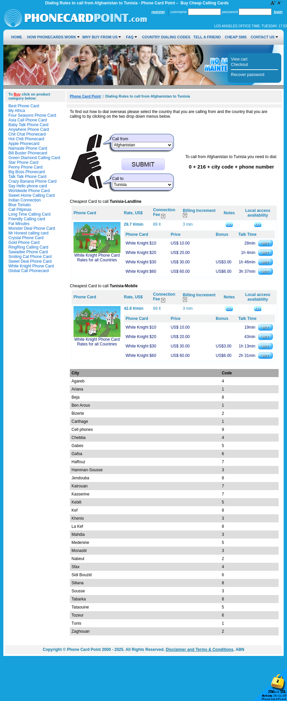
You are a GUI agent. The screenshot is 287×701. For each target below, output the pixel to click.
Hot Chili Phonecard (26, 139)
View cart (239, 59)
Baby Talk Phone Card (28, 124)
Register (158, 12)
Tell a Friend (207, 37)
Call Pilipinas (20, 209)
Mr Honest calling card (28, 233)
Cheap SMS (235, 37)
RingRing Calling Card (28, 247)
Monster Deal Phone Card (31, 228)
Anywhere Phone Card (28, 129)
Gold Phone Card (24, 242)
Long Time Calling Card (29, 214)
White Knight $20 (141, 252)
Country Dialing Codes (166, 37)
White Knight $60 (141, 271)
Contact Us (263, 37)
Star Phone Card (23, 162)
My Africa (16, 110)
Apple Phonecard (23, 143)
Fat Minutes (19, 223)
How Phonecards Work (51, 37)
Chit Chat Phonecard (27, 134)
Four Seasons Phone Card (32, 115)
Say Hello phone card (27, 186)
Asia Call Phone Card (27, 120)
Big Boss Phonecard (26, 172)
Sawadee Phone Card (28, 252)
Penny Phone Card (25, 167)
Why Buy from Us (99, 37)
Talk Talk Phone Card (27, 176)
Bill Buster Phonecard (27, 153)
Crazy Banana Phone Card (32, 181)
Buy (17, 94)
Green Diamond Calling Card (34, 157)
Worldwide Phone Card (29, 190)
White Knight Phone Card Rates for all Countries (96, 257)
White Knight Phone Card (31, 266)
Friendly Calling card (26, 219)
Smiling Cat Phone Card (30, 256)
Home (16, 37)
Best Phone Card (23, 106)
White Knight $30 (141, 262)
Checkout (239, 64)
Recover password (247, 74)
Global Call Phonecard (28, 270)
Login (278, 12)
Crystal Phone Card (26, 237)
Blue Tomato (19, 204)
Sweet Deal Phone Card (30, 261)
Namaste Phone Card (27, 148)
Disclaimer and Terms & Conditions (200, 649)
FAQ (130, 37)
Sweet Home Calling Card (31, 195)
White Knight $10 (141, 243)
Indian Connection (24, 200)
